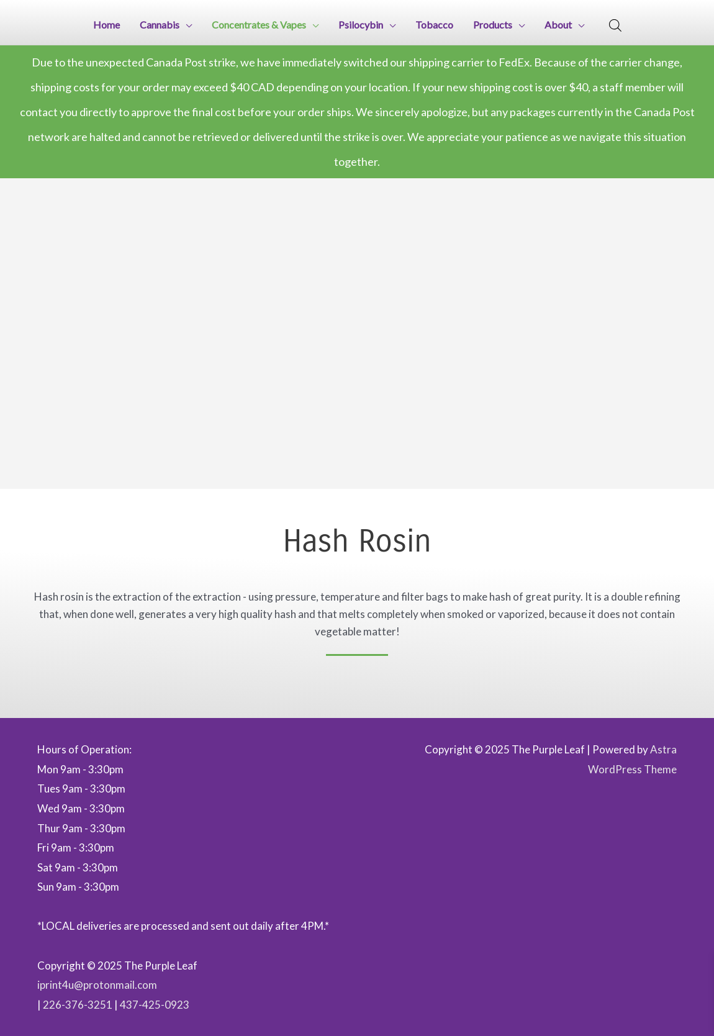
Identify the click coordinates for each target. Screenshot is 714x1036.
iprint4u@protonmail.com (97, 984)
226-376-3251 (77, 1004)
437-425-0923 (154, 1004)
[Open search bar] (615, 25)
